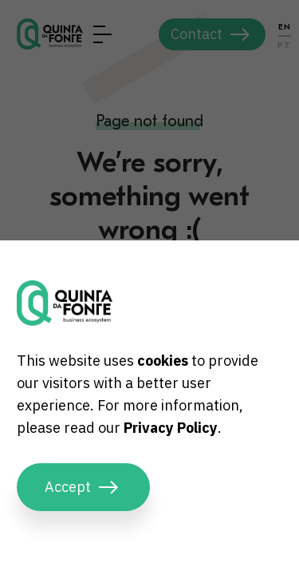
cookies (162, 360)
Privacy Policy (171, 427)
